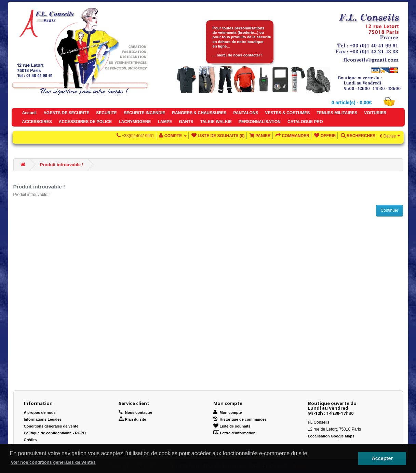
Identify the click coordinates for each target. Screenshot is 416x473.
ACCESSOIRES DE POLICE (85, 121)
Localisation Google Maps (331, 436)
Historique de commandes (240, 419)
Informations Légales (43, 419)
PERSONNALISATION (260, 121)
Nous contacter (135, 412)
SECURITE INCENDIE (144, 112)
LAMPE (165, 121)
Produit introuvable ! (61, 164)
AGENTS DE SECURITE (66, 112)
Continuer (389, 210)
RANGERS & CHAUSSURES (199, 112)
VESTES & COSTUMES (287, 112)
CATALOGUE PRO (305, 121)
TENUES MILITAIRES (337, 112)
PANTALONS (245, 112)
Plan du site (132, 419)
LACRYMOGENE (135, 121)
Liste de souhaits (232, 426)
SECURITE (106, 112)
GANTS (186, 121)
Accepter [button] (382, 458)
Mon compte (227, 412)
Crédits (30, 440)
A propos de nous (40, 412)
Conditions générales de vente (51, 426)
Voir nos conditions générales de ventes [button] (53, 462)
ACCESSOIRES (37, 121)
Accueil (29, 112)
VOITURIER (375, 112)
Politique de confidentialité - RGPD (55, 433)
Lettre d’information (234, 433)
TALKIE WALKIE (215, 121)
